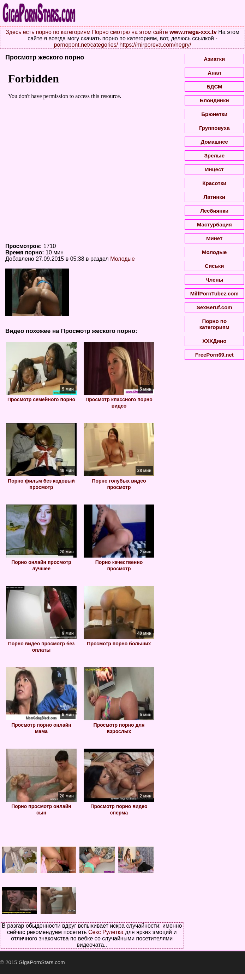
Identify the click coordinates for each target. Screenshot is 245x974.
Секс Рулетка (106, 932)
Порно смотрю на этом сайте (130, 32)
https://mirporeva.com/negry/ (155, 45)
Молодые (122, 259)
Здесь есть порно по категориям (48, 32)
